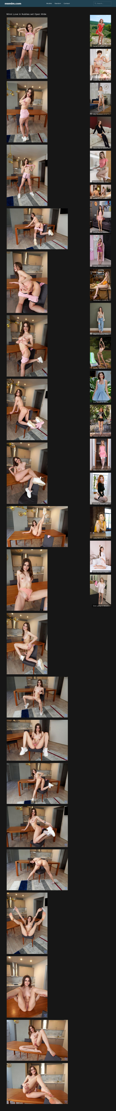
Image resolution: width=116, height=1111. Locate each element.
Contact (67, 3)
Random (58, 3)
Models (49, 3)
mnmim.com (13, 3)
